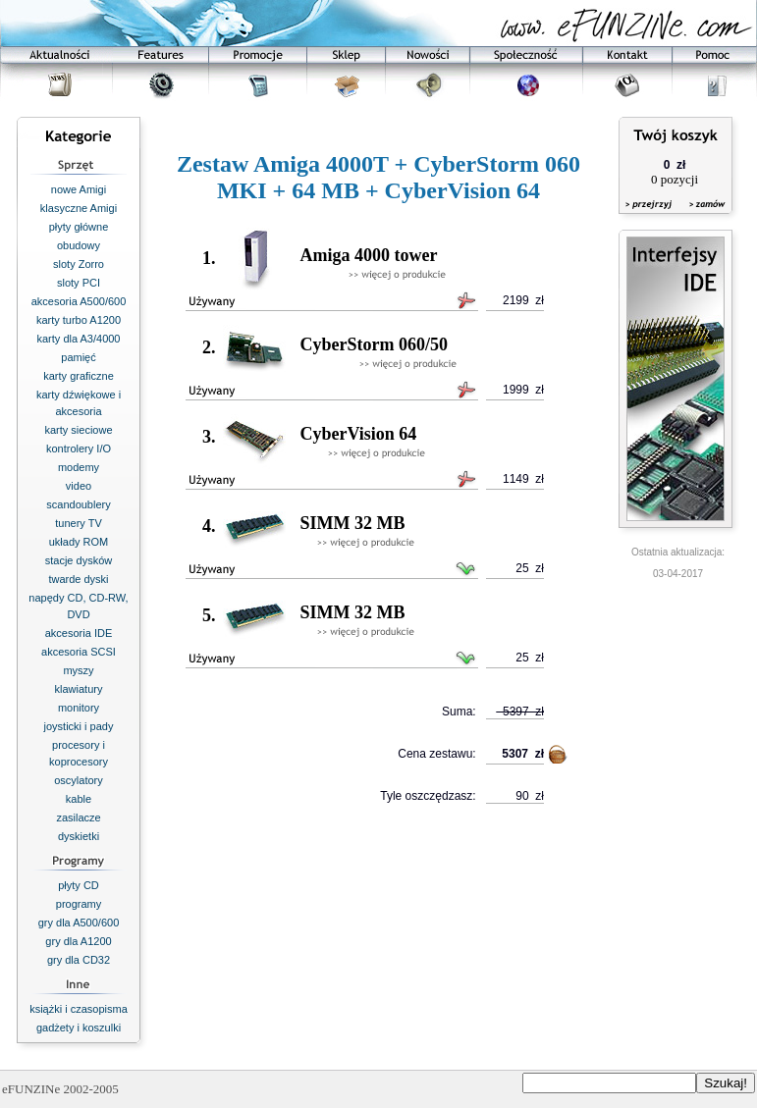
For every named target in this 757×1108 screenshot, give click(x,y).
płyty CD (78, 885)
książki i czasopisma (78, 1009)
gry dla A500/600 (79, 922)
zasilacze (78, 817)
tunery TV (78, 523)
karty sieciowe (78, 430)
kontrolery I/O (78, 448)
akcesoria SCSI (78, 652)
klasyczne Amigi (78, 208)
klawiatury (79, 689)
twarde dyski (78, 579)
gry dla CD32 (78, 960)
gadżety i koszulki (78, 1027)
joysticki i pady (79, 726)
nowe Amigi (78, 189)
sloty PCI (78, 283)
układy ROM (79, 542)
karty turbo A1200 (78, 320)
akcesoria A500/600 (79, 301)
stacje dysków (78, 560)
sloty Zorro (78, 264)
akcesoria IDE (78, 633)
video (78, 486)
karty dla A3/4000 (78, 338)
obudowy (78, 245)
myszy (78, 670)
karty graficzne (78, 376)
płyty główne (79, 227)
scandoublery (78, 504)
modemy (78, 467)
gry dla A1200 (78, 941)
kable (78, 799)
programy (78, 904)
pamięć (78, 357)
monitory (78, 707)
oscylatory (78, 780)
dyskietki (78, 836)
